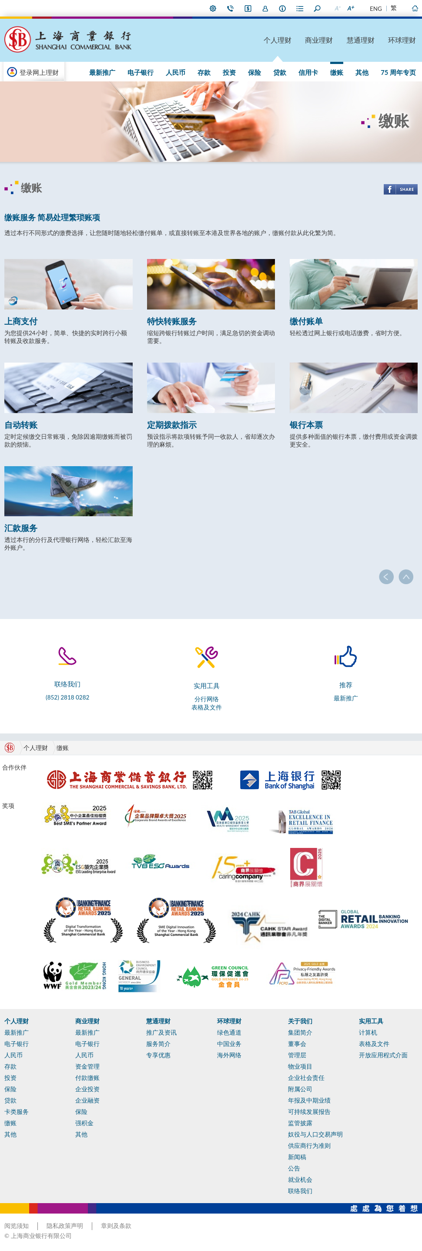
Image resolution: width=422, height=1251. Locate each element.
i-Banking (248, 8)
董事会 (297, 1043)
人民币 (175, 72)
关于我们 (300, 1021)
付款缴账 (87, 1077)
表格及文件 (206, 707)
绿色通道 (229, 1032)
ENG (376, 8)
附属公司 (300, 1089)
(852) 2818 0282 (67, 697)
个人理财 (277, 40)
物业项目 (300, 1066)
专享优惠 (158, 1055)
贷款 (279, 72)
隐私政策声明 (65, 1225)
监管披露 (300, 1123)
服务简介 (158, 1043)
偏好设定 (213, 8)
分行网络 (206, 699)
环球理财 (402, 40)
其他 (361, 72)
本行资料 (282, 8)
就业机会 (300, 1179)
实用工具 (371, 1021)
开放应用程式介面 (383, 1055)
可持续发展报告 (309, 1111)
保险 (254, 72)
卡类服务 (16, 1111)
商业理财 (319, 40)
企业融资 (87, 1100)
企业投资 (87, 1089)
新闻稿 (297, 1156)
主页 (414, 8)
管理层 (297, 1055)
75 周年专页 (398, 72)
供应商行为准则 (309, 1145)
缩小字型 (337, 8)
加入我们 (265, 8)
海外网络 (229, 1055)
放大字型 (350, 8)
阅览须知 (16, 1225)
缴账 (336, 72)
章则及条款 (116, 1225)
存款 (204, 72)
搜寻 (317, 8)
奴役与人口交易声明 (315, 1134)
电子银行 (140, 72)
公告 (294, 1168)
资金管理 (87, 1066)
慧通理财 (361, 40)
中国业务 (229, 1043)
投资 (229, 72)
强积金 (84, 1123)
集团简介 (300, 1032)
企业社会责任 (306, 1077)
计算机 (368, 1032)
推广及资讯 (161, 1032)
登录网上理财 (39, 72)
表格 (300, 8)
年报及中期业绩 (309, 1100)
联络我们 (230, 8)
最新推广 (102, 72)
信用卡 (308, 72)
